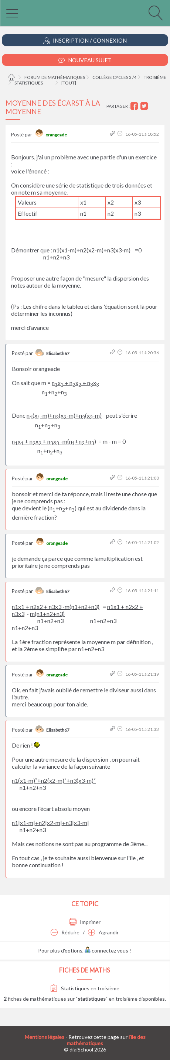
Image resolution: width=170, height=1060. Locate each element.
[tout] (68, 83)
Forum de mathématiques (54, 77)
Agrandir (103, 932)
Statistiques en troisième (84, 988)
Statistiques (28, 83)
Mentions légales (44, 1037)
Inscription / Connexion (85, 40)
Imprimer (85, 922)
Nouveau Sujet (85, 60)
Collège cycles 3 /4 (114, 77)
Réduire (65, 932)
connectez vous (106, 950)
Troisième (155, 77)
